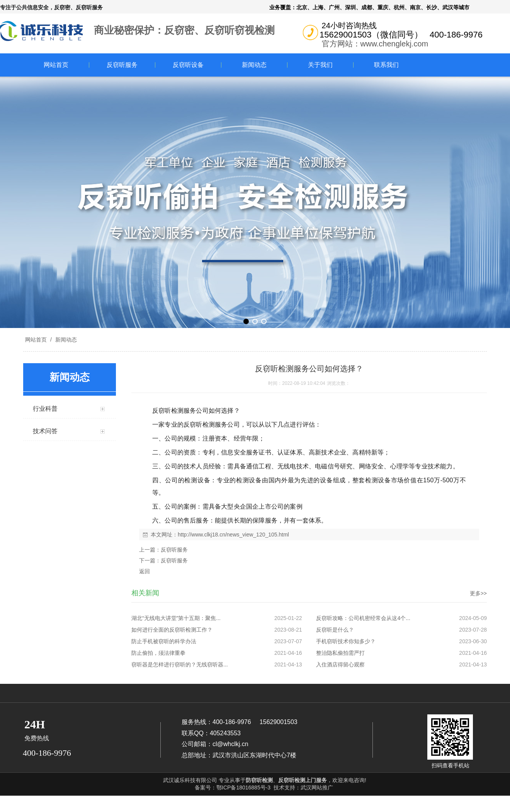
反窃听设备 (188, 64)
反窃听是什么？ (335, 630)
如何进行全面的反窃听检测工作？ (171, 630)
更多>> (478, 593)
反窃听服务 (122, 64)
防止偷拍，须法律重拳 (158, 653)
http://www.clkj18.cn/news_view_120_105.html (233, 534)
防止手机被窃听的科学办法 (163, 641)
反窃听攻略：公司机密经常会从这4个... (363, 618)
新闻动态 (254, 64)
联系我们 (386, 64)
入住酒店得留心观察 (340, 664)
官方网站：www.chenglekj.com (375, 43)
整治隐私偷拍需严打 (340, 653)
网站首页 (56, 64)
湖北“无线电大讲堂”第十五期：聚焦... (176, 618)
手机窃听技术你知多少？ (346, 641)
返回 (144, 571)
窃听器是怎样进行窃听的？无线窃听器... (179, 664)
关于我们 (320, 64)
